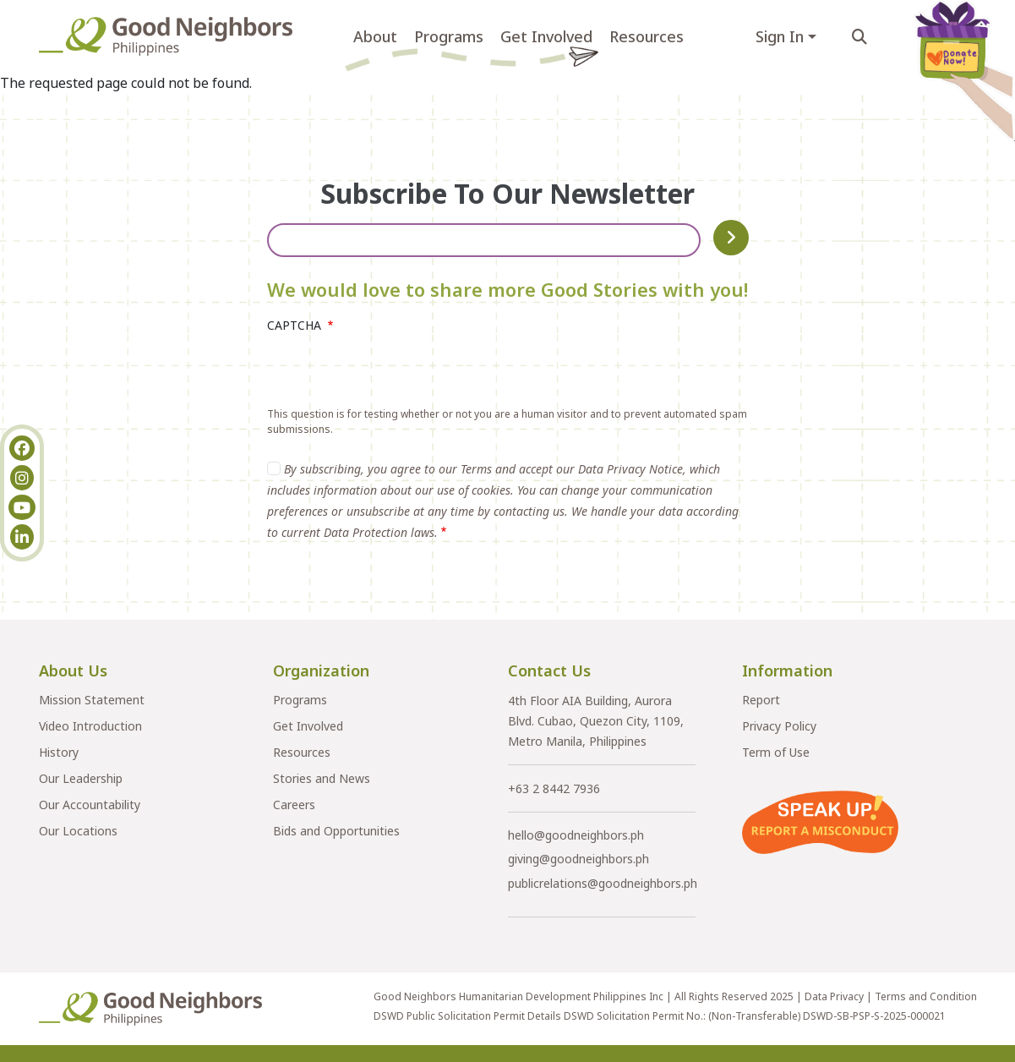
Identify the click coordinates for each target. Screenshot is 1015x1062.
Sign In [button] (780, 36)
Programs (448, 36)
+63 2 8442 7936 (554, 788)
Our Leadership (81, 778)
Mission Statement (92, 700)
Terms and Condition (926, 996)
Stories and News (321, 778)
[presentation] (395, 374)
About (375, 36)
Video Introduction (90, 726)
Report (761, 700)
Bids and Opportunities (336, 831)
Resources (646, 36)
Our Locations (78, 831)
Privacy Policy (779, 726)
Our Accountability (89, 804)
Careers (294, 804)
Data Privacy (834, 996)
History (59, 752)
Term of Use (776, 752)
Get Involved (546, 36)
